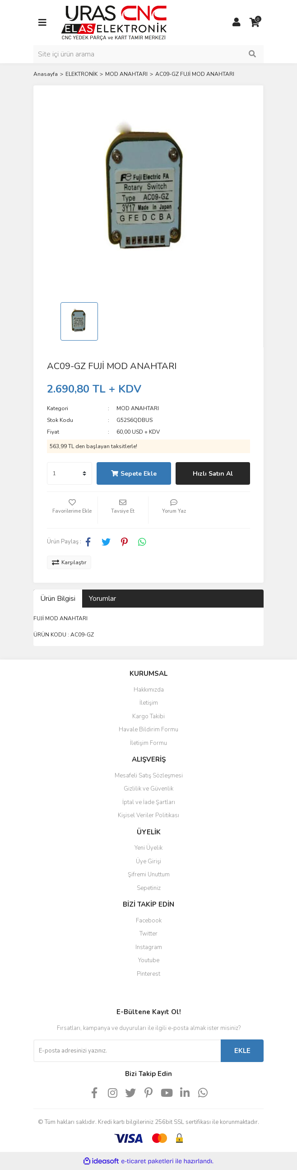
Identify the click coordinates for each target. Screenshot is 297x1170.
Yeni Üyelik (148, 848)
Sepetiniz (149, 888)
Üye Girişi (148, 861)
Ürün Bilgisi (57, 599)
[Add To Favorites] (72, 510)
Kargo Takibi (148, 716)
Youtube (148, 960)
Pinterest (148, 974)
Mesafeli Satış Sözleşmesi (149, 776)
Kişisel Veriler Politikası (148, 815)
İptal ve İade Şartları (148, 802)
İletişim (148, 703)
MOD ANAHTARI (137, 408)
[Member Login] (236, 22)
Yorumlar (102, 599)
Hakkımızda (149, 690)
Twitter (148, 934)
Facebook (149, 921)
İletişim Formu (148, 743)
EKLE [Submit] (242, 1050)
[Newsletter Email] (127, 1050)
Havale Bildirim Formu (148, 729)
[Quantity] (69, 473)
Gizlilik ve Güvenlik (148, 789)
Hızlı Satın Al (213, 473)
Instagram (148, 947)
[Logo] (113, 22)
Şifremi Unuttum (149, 874)
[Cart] (255, 23)
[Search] (148, 54)
